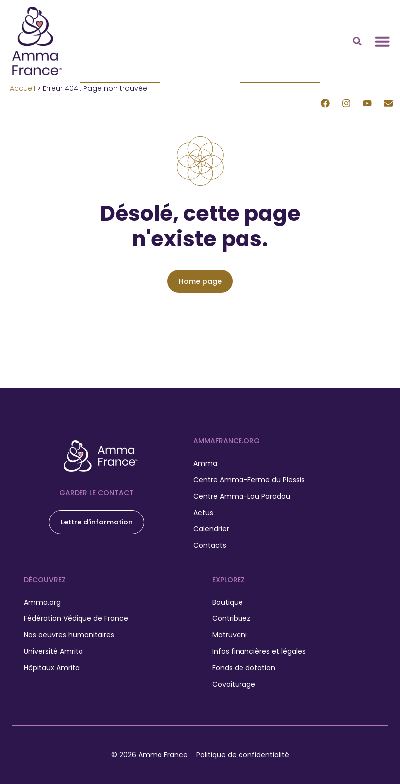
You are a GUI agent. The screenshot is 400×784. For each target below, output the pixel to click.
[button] (357, 41)
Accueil (22, 88)
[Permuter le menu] (382, 41)
